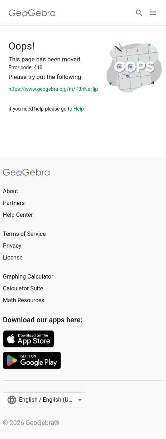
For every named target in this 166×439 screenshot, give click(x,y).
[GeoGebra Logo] (32, 13)
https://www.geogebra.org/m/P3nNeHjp (53, 89)
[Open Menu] (153, 13)
